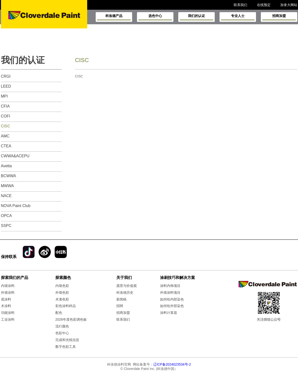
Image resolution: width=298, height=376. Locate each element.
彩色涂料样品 (65, 306)
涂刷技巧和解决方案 (177, 278)
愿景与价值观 (126, 286)
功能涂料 (8, 313)
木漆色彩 (62, 299)
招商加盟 (279, 17)
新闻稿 (121, 299)
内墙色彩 (62, 286)
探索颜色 (63, 278)
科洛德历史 (124, 292)
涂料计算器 (168, 313)
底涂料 (6, 299)
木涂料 (6, 306)
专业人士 (238, 17)
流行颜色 (62, 326)
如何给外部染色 (172, 306)
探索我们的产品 (14, 278)
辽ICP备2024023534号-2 (172, 364)
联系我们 (123, 319)
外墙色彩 (62, 292)
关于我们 (124, 278)
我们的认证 (196, 17)
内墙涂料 (8, 286)
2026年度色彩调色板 (71, 319)
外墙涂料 (8, 292)
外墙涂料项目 (170, 292)
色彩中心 (62, 333)
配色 (58, 313)
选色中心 (155, 17)
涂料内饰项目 (170, 286)
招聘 (119, 306)
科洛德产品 (114, 17)
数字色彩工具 (65, 347)
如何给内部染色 (172, 299)
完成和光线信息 (67, 340)
